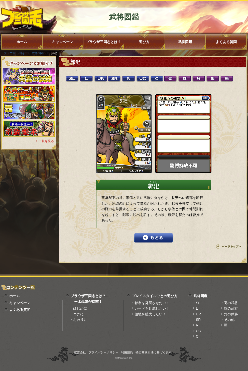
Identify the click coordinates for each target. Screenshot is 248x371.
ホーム (22, 42)
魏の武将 (231, 308)
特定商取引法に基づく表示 (154, 352)
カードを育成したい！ (152, 308)
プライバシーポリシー (103, 352)
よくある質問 (226, 42)
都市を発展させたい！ (152, 303)
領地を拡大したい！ (150, 314)
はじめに (80, 308)
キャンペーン (62, 42)
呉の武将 (231, 314)
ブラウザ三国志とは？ (103, 42)
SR (198, 320)
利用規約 (127, 352)
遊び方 (144, 42)
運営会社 (80, 352)
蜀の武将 (231, 303)
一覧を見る (46, 141)
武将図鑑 (185, 42)
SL (198, 303)
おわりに (80, 320)
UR (198, 314)
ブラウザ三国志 (14, 53)
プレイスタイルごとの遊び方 (155, 296)
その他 (229, 320)
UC (198, 331)
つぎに (78, 314)
